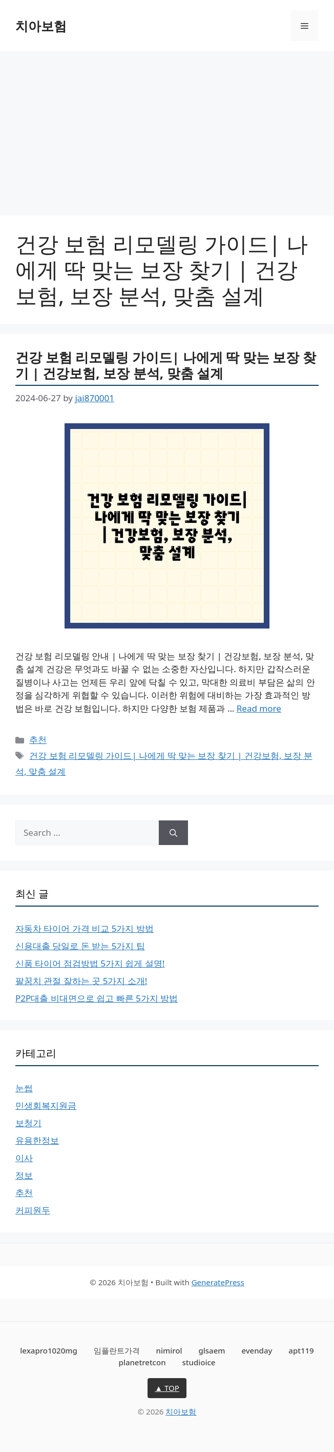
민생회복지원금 (45, 1105)
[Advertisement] (167, 128)
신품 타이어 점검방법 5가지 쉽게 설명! (89, 963)
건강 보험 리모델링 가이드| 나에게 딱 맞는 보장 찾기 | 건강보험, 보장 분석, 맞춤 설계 (165, 365)
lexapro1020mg (48, 1350)
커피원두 (32, 1210)
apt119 (301, 1350)
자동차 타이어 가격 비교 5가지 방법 (84, 928)
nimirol (169, 1350)
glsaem (211, 1350)
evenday (256, 1350)
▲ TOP (167, 1388)
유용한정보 (37, 1140)
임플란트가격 (117, 1350)
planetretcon (142, 1362)
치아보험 (41, 25)
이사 (24, 1158)
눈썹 (24, 1088)
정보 (24, 1175)
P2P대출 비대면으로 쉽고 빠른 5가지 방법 (96, 998)
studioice (198, 1362)
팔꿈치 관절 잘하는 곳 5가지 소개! (81, 981)
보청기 (28, 1123)
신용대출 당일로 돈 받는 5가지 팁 (80, 946)
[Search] (173, 832)
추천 (38, 739)
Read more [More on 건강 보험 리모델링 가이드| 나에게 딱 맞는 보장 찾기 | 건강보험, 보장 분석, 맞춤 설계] (259, 708)
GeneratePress (218, 1282)
